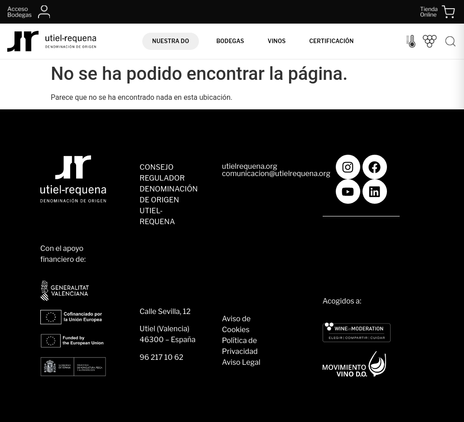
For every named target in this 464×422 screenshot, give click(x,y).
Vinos (277, 41)
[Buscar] (450, 41)
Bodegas (230, 41)
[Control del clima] (411, 41)
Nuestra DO (170, 41)
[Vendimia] (430, 41)
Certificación (331, 41)
